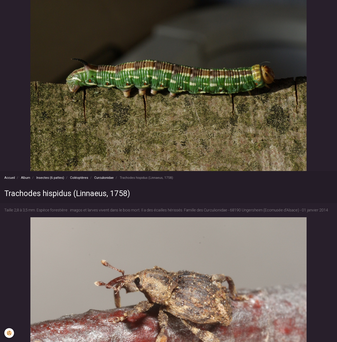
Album (25, 178)
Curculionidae (104, 178)
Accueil (9, 178)
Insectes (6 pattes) (50, 178)
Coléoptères (79, 178)
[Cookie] (9, 333)
